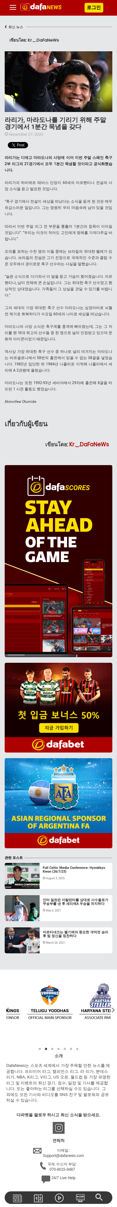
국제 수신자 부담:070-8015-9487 (58, 1167)
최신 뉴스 (14, 27)
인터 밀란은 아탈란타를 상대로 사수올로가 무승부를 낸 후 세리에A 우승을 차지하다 (75, 902)
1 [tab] (40, 1049)
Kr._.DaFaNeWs (89, 444)
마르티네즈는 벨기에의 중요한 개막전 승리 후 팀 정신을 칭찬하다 (75, 934)
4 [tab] (59, 1049)
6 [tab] (71, 1049)
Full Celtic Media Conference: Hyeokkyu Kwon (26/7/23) (74, 870)
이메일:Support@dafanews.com (58, 1153)
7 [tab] (77, 1049)
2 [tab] (46, 1049)
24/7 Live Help (58, 1179)
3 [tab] (52, 1049)
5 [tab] (65, 1049)
